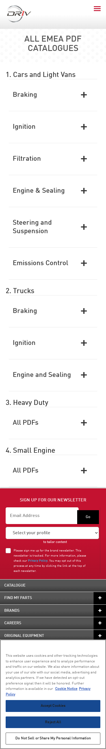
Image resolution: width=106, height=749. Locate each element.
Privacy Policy (37, 561)
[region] (53, 694)
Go (88, 517)
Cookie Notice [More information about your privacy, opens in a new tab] (66, 689)
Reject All (53, 722)
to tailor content (55, 542)
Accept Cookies (53, 706)
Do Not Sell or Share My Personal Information (53, 738)
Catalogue (14, 585)
